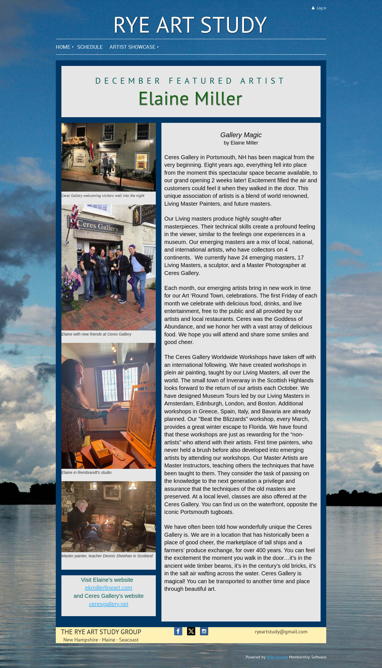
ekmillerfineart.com (108, 588)
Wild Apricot (277, 657)
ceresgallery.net (108, 604)
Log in (321, 8)
